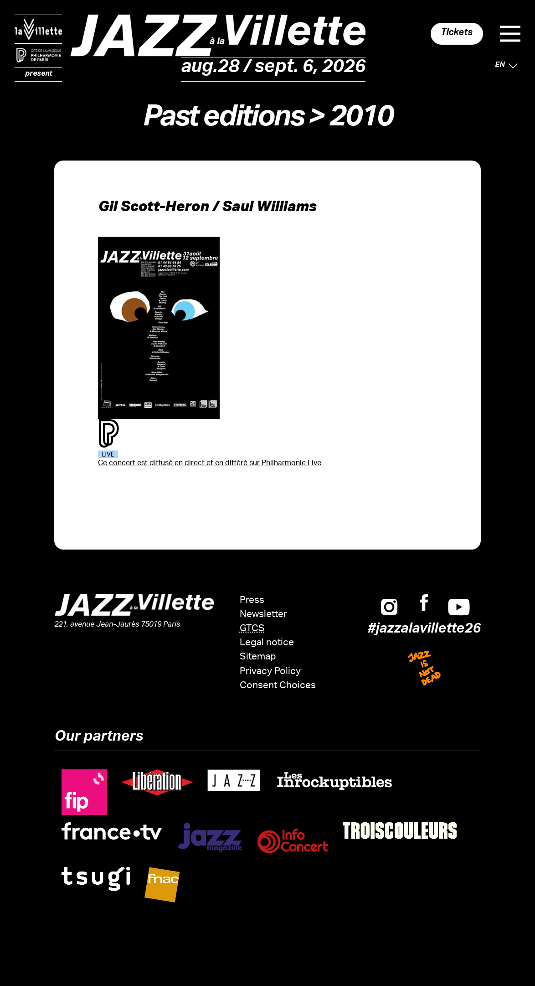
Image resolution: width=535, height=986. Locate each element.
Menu (510, 34)
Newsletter (263, 615)
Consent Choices (278, 686)
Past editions (223, 121)
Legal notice (267, 643)
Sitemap (258, 657)
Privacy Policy (270, 672)
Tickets (457, 34)
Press (252, 601)
